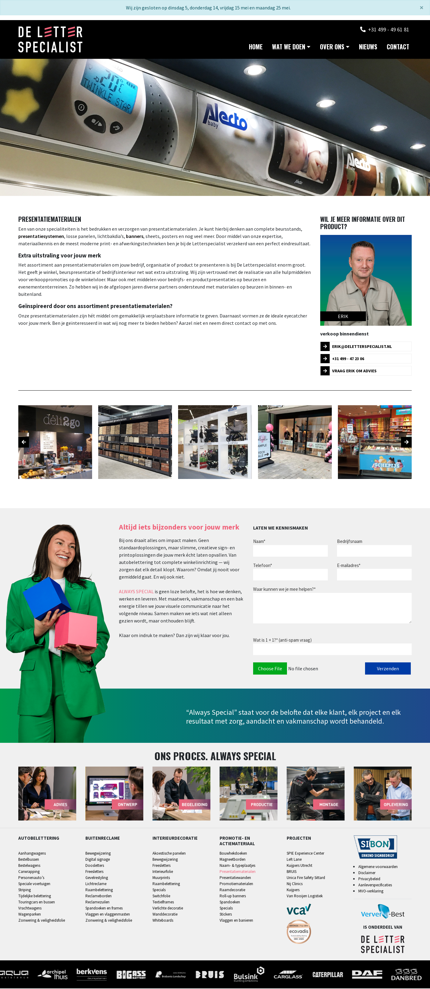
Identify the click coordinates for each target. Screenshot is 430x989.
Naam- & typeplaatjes (237, 866)
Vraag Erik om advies (349, 371)
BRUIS (291, 872)
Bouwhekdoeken (233, 854)
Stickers (226, 915)
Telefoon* (262, 566)
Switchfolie (161, 896)
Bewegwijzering (98, 854)
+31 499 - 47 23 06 (342, 359)
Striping (24, 890)
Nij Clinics (295, 884)
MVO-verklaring (370, 891)
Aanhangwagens (32, 854)
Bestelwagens (29, 866)
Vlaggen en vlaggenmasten (107, 915)
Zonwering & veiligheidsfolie (41, 921)
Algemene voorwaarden (378, 867)
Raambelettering (99, 890)
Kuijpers (293, 890)
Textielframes (163, 903)
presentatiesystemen (41, 237)
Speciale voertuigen (34, 884)
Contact (398, 47)
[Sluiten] (422, 7)
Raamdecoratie (232, 890)
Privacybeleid (369, 879)
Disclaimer (366, 873)
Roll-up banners (233, 896)
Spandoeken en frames (104, 909)
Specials (159, 890)
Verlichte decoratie (167, 909)
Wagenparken (29, 915)
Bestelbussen (28, 860)
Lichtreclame (95, 884)
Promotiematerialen (236, 884)
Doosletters (94, 866)
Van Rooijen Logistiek (305, 896)
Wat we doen (288, 47)
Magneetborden (232, 860)
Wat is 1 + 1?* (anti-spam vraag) (282, 640)
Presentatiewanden (235, 878)
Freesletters (94, 872)
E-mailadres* (348, 566)
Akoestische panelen (169, 854)
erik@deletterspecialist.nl (356, 347)
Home (256, 47)
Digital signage (97, 860)
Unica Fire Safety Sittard (306, 878)
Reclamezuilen (97, 903)
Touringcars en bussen (36, 903)
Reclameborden (98, 896)
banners (134, 237)
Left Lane (294, 860)
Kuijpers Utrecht (299, 866)
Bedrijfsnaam (349, 542)
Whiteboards (162, 921)
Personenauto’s (31, 878)
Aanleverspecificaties (375, 885)
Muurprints (161, 878)
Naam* (259, 542)
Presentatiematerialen (238, 872)
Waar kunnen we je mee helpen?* (284, 590)
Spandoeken (230, 903)
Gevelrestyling (96, 878)
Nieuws (368, 47)
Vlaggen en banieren (236, 921)
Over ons (332, 47)
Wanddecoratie (164, 915)
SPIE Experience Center (305, 854)
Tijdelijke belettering (34, 896)
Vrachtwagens (29, 909)
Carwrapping (29, 872)
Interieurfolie (162, 872)
